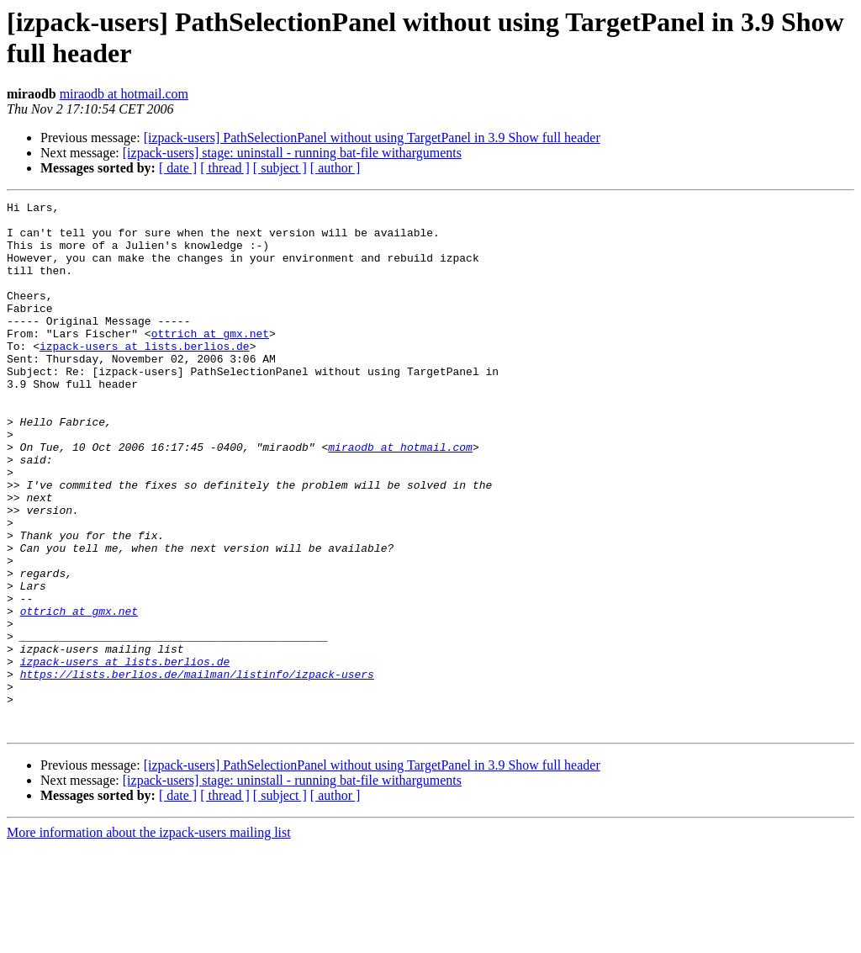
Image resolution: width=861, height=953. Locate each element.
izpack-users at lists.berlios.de (145, 376)
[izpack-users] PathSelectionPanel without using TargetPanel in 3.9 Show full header (372, 137)
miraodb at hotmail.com (124, 94)
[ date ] (178, 168)
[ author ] (335, 168)
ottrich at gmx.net (210, 360)
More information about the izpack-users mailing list (149, 938)
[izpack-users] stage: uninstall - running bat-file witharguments (292, 153)
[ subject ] (280, 168)
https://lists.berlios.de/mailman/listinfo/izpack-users (197, 769)
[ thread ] (225, 168)
